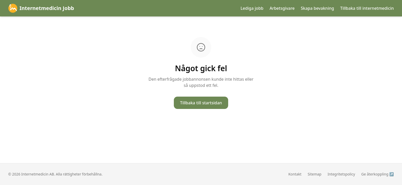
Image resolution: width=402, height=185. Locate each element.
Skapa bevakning (317, 8)
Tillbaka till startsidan (201, 103)
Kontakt (295, 174)
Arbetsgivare (282, 8)
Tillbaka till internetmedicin (367, 8)
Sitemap (314, 174)
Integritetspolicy (341, 174)
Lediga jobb (251, 8)
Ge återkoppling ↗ (377, 174)
